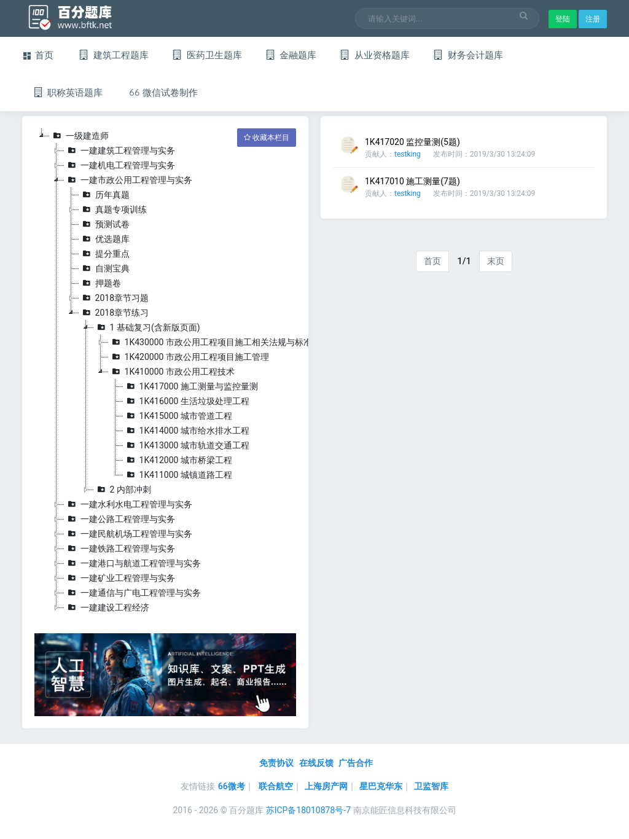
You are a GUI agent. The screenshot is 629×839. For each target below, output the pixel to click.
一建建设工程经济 (106, 607)
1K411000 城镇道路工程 (177, 474)
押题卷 (100, 283)
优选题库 (104, 239)
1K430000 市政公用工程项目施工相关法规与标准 (210, 342)
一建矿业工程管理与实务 (119, 578)
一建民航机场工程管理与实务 (128, 533)
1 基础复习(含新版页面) (147, 327)
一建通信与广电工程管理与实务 (132, 592)
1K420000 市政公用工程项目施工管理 (189, 356)
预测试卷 (104, 224)
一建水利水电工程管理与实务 (128, 504)
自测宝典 (104, 268)
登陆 (562, 19)
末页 (495, 261)
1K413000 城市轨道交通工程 (186, 445)
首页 (432, 261)
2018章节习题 (114, 298)
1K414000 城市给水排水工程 (186, 430)
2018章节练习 (114, 312)
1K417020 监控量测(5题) (412, 142)
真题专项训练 (113, 209)
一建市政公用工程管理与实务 (128, 180)
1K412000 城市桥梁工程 (177, 460)
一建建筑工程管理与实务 (119, 150)
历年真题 (104, 194)
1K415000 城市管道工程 (177, 415)
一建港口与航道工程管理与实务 (132, 563)
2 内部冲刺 (122, 489)
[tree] (165, 371)
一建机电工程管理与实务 (119, 165)
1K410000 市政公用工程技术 (172, 371)
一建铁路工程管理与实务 (119, 548)
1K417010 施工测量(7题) (412, 181)
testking (407, 154)
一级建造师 (79, 135)
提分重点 (104, 253)
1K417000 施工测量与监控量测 (190, 386)
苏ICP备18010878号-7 (308, 810)
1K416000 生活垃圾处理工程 (186, 401)
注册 (592, 19)
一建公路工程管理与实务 (119, 519)
